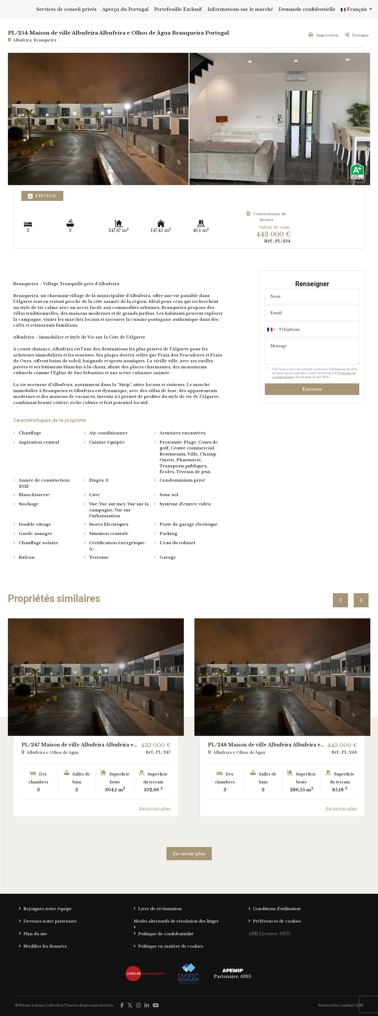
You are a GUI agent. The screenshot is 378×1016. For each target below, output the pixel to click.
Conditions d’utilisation (277, 908)
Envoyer (312, 389)
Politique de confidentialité (166, 933)
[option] (96, 715)
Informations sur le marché (240, 9)
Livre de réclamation (160, 908)
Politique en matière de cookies (170, 946)
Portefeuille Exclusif (178, 9)
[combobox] (312, 329)
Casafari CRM (351, 1005)
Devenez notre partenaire (50, 921)
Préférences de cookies (277, 921)
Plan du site (35, 933)
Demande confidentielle (307, 9)
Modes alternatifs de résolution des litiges (176, 921)
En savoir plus (189, 853)
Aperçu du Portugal (125, 9)
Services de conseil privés (66, 9)
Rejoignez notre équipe (47, 908)
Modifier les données (45, 946)
